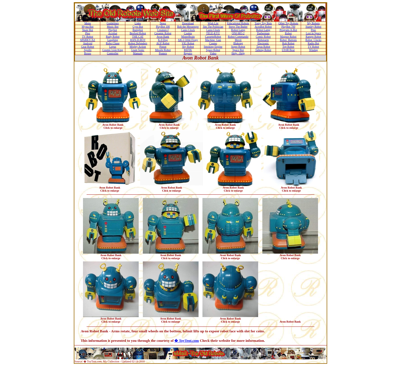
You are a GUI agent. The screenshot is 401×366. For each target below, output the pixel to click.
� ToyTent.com (186, 340)
